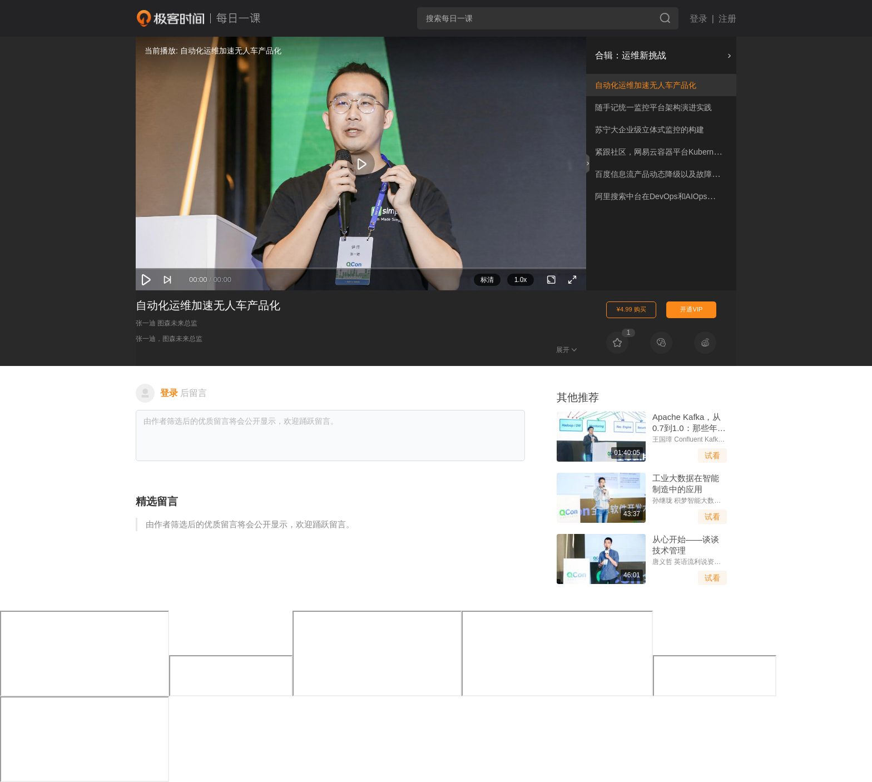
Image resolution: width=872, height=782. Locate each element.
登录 (698, 18)
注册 (727, 18)
